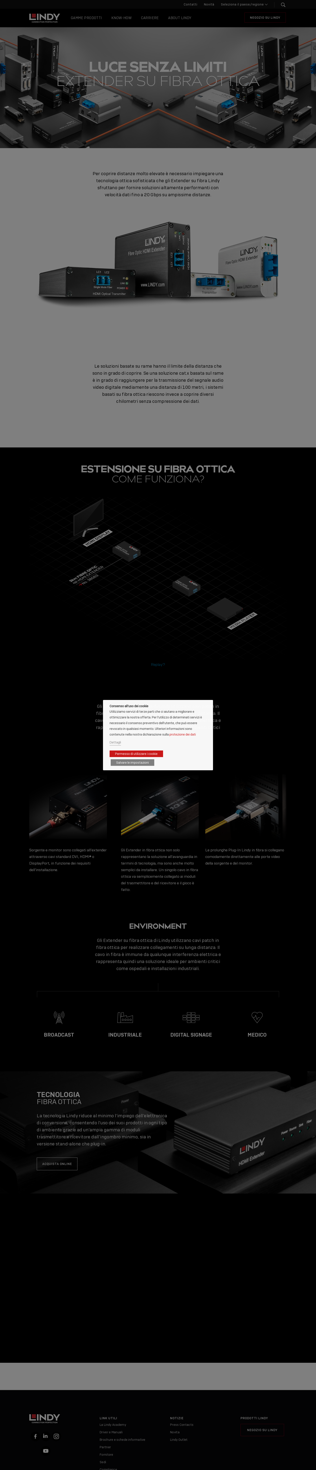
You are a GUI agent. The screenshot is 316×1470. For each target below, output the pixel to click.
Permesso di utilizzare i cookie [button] (136, 754)
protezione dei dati (182, 734)
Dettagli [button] (115, 742)
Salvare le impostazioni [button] (132, 763)
